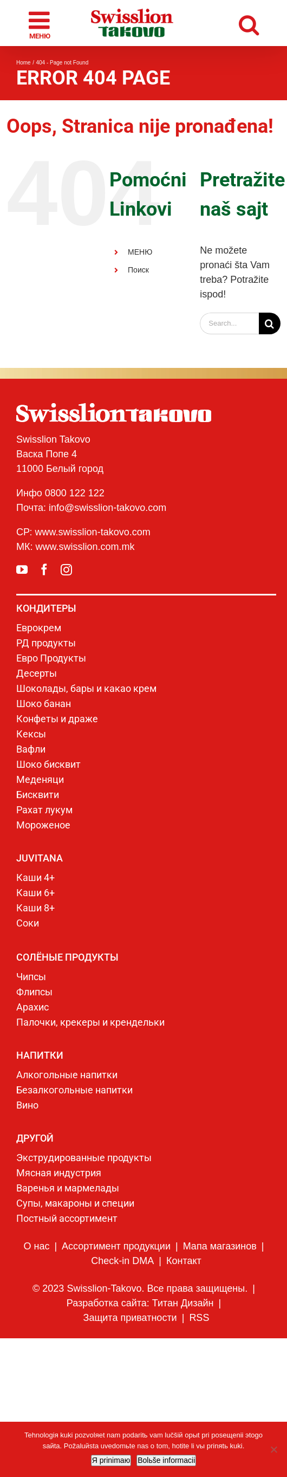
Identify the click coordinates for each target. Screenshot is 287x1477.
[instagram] (66, 569)
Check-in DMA (122, 1260)
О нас (36, 1246)
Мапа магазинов (220, 1246)
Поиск (138, 269)
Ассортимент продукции (116, 1246)
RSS (199, 1317)
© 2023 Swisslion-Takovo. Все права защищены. (139, 1288)
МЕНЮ (140, 252)
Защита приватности (130, 1317)
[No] (273, 1449)
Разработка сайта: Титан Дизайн (140, 1303)
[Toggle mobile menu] (41, 23)
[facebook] (44, 569)
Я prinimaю (111, 1460)
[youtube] (22, 569)
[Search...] (229, 323)
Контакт (183, 1260)
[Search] (270, 323)
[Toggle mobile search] (249, 23)
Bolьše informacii (166, 1460)
